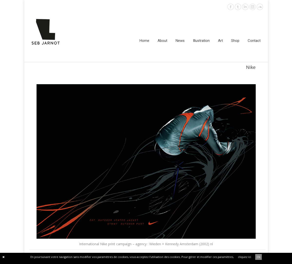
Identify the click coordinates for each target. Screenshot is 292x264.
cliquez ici (244, 257)
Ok (258, 257)
